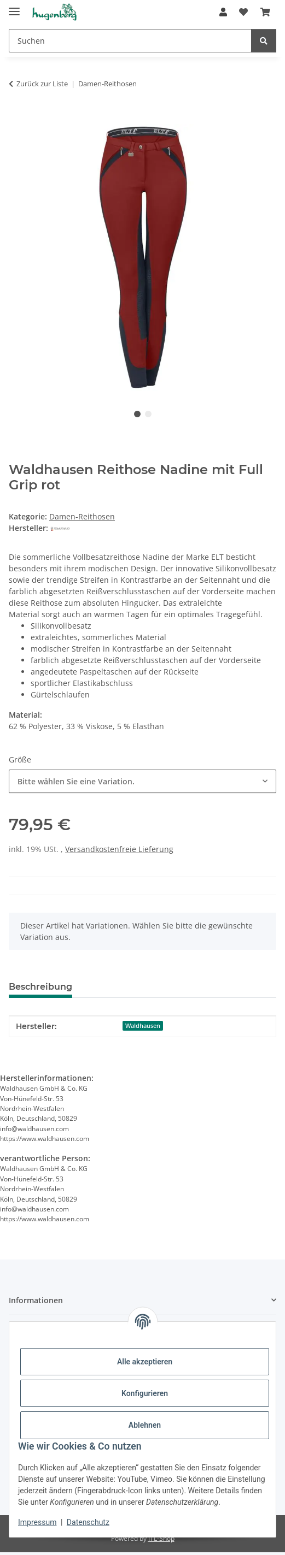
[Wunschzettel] (243, 12)
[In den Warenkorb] (17, 118)
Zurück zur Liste (42, 83)
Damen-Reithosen (82, 516)
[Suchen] (130, 40)
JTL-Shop (161, 1538)
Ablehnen (145, 1425)
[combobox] (142, 781)
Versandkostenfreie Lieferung (119, 849)
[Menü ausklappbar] (14, 7)
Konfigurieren (144, 1393)
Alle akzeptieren (144, 1361)
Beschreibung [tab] (40, 987)
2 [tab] (148, 414)
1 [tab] (137, 414)
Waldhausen (142, 1026)
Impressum (37, 1522)
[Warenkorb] (265, 12)
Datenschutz (88, 1522)
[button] (223, 12)
